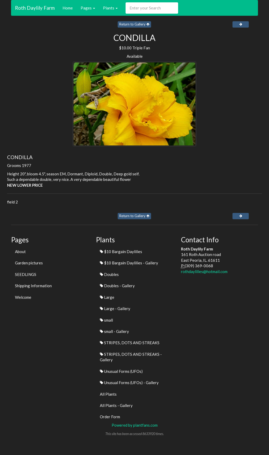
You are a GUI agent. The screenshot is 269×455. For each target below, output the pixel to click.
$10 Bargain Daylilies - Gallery (129, 262)
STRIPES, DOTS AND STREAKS (129, 342)
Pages (88, 8)
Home (68, 8)
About (20, 251)
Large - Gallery (115, 308)
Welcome (23, 297)
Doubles (109, 274)
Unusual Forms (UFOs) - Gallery (129, 382)
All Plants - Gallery (116, 405)
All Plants (108, 394)
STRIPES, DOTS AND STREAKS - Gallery (131, 357)
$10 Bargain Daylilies (121, 251)
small (106, 320)
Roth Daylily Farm (35, 8)
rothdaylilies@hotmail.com (204, 271)
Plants (110, 8)
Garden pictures (29, 262)
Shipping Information (33, 285)
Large (107, 297)
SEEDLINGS (25, 274)
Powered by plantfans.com (135, 425)
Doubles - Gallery (117, 285)
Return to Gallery (134, 24)
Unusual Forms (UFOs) (121, 371)
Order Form (110, 416)
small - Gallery (114, 331)
